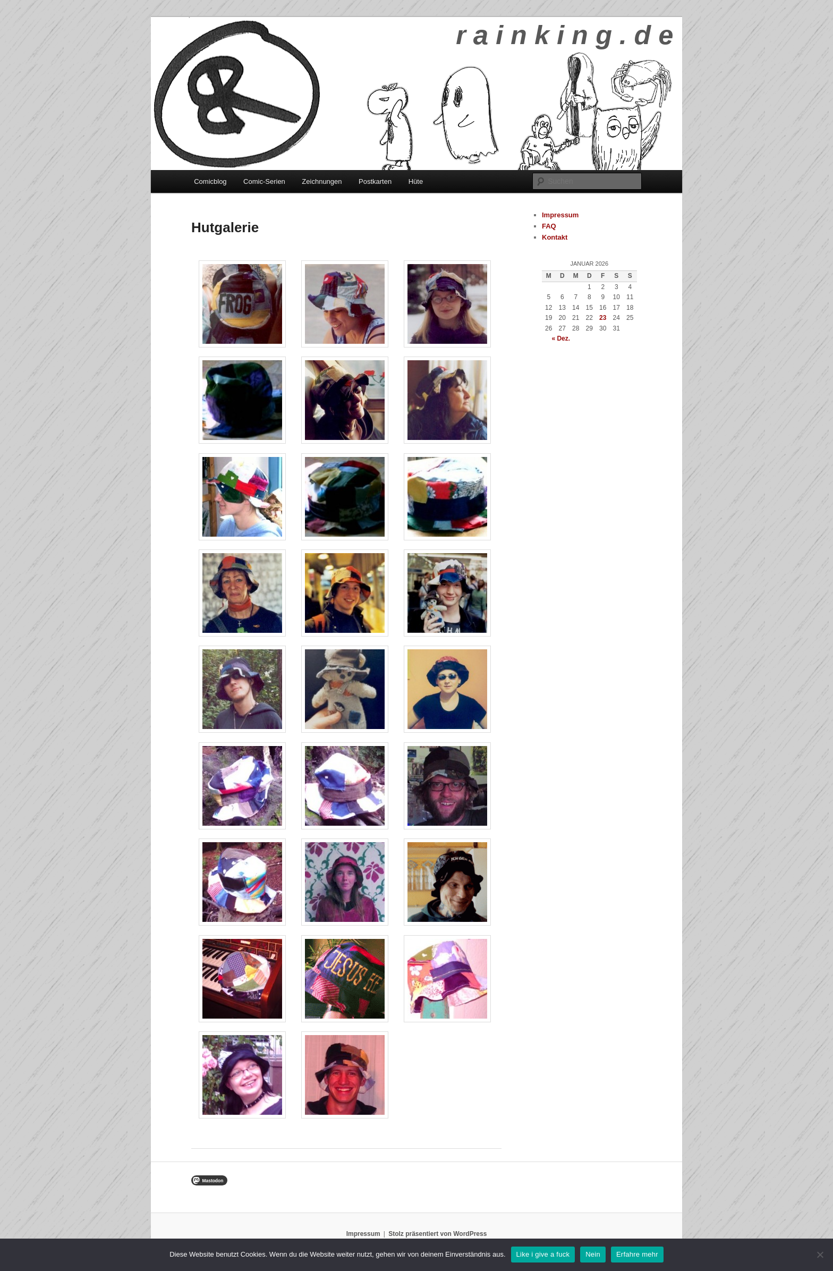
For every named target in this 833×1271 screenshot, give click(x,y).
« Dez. (560, 338)
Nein (592, 1254)
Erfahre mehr (637, 1254)
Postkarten (375, 181)
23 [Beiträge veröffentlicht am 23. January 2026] (602, 317)
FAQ (549, 226)
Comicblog (210, 181)
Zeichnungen (322, 181)
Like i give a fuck (543, 1254)
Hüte (416, 181)
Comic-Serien (264, 181)
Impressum (560, 215)
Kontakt (554, 237)
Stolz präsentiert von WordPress (437, 1234)
